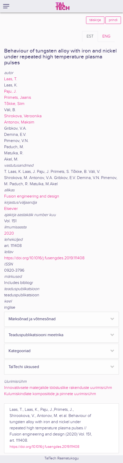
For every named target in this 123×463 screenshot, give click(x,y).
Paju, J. (10, 91)
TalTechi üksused (24, 366)
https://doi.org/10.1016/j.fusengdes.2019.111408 (44, 258)
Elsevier (11, 208)
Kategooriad (19, 351)
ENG (106, 36)
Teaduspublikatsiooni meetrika (36, 335)
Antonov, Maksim (19, 122)
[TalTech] (62, 6)
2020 (9, 233)
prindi (113, 20)
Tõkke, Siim (14, 103)
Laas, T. (10, 79)
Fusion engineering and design (31, 196)
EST (90, 36)
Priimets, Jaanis (17, 97)
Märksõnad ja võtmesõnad (32, 319)
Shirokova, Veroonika (23, 116)
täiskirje (95, 20)
